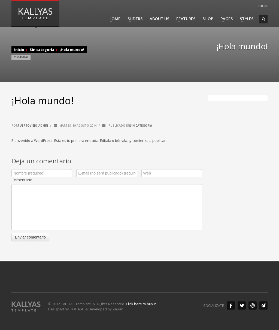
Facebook (231, 305)
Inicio (19, 49)
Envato (263, 305)
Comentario (21, 179)
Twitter (242, 305)
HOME (112, 19)
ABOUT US (159, 19)
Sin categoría (42, 49)
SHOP (207, 19)
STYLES (244, 19)
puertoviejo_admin (33, 125)
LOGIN (263, 6)
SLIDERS (133, 19)
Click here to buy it (141, 303)
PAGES (225, 19)
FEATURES (184, 19)
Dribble (252, 305)
